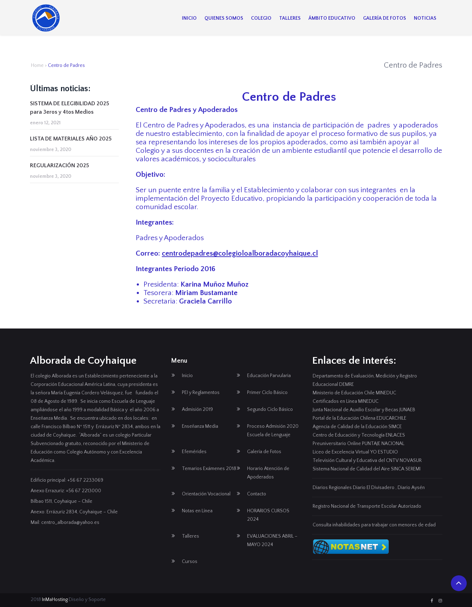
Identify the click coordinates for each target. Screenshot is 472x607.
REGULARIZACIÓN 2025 (59, 165)
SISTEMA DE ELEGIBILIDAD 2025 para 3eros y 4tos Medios (69, 107)
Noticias (425, 18)
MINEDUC (386, 393)
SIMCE (395, 427)
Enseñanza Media (200, 426)
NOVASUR (411, 460)
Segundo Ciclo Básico (270, 409)
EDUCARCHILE (391, 418)
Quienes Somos (223, 18)
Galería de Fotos (384, 18)
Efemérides (194, 452)
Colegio (261, 18)
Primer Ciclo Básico (267, 392)
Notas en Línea (197, 511)
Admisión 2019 (197, 409)
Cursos (189, 561)
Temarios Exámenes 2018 (209, 468)
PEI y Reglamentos (201, 392)
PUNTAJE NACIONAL (383, 443)
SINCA (397, 469)
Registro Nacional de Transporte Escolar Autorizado (367, 506)
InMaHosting (55, 599)
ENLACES (395, 435)
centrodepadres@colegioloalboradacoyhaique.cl (240, 253)
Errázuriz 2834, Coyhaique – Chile (82, 512)
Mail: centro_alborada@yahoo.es (65, 522)
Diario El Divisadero (373, 487)
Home (37, 65)
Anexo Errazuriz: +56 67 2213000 (66, 491)
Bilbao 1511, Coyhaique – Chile (61, 501)
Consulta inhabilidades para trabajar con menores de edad (374, 525)
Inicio (189, 18)
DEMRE (346, 384)
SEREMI (413, 469)
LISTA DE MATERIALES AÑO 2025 (71, 139)
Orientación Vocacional (206, 494)
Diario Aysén (411, 487)
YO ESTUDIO (384, 452)
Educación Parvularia (269, 375)
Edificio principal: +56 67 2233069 (67, 480)
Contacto (256, 494)
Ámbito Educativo (331, 18)
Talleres (290, 18)
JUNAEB (407, 410)
